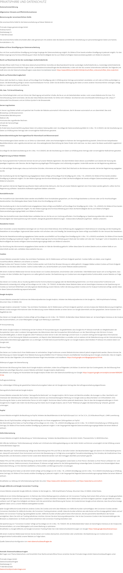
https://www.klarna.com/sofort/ (90, 481)
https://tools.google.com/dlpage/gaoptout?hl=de (84, 357)
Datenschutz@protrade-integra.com (13, 569)
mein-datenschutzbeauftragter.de (40, 541)
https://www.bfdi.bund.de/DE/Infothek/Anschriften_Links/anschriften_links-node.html (87, 70)
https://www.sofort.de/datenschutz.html (61, 481)
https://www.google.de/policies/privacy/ (103, 529)
